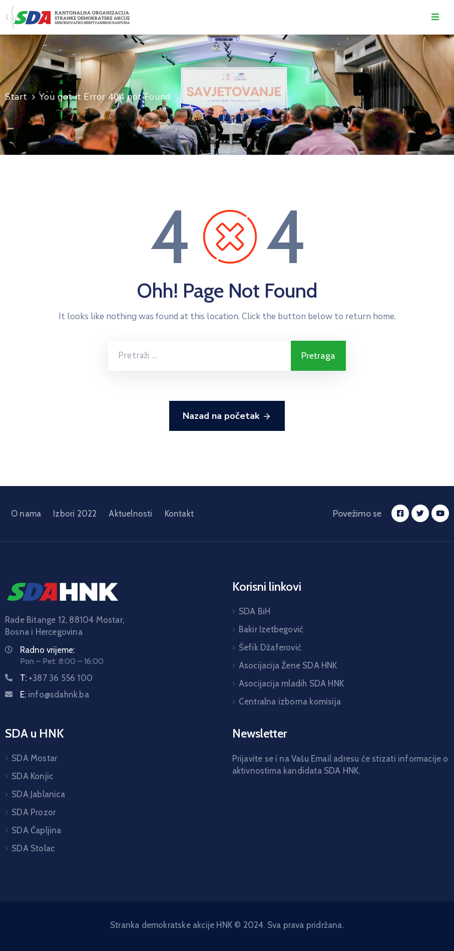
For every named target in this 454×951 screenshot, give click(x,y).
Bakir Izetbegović (271, 629)
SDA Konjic (32, 776)
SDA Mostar (34, 758)
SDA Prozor (34, 812)
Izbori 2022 (75, 514)
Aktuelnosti (130, 514)
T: (56, 678)
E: (54, 694)
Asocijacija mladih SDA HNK (291, 683)
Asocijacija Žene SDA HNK (288, 665)
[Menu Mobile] (435, 17)
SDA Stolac (33, 848)
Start (16, 97)
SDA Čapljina (36, 830)
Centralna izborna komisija (290, 701)
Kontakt (179, 514)
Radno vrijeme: (47, 650)
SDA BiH (254, 611)
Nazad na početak (227, 416)
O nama (26, 514)
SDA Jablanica (38, 794)
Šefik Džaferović (270, 647)
